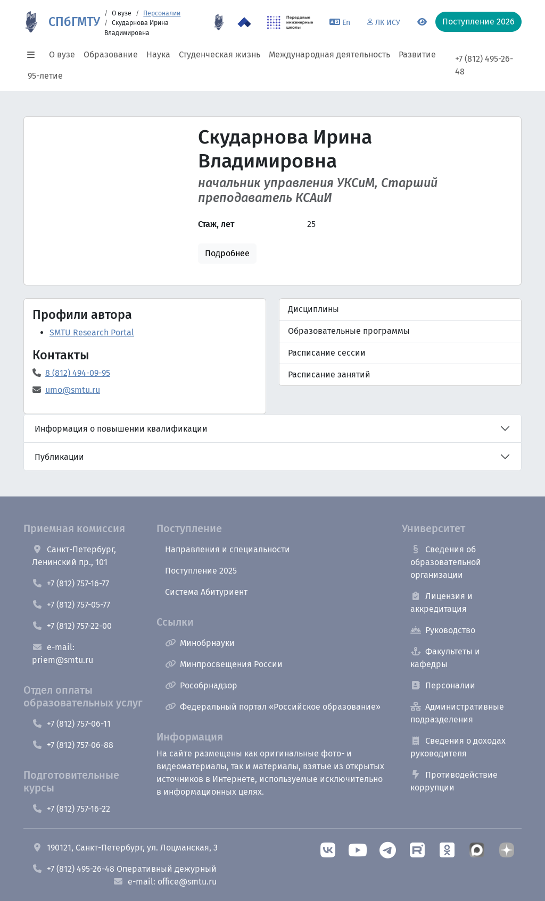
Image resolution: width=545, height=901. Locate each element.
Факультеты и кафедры (445, 657)
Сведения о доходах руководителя (458, 747)
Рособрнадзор (201, 685)
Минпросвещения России (224, 664)
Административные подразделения (457, 713)
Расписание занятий (329, 374)
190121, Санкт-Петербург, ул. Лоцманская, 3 (125, 848)
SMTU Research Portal (91, 332)
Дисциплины (313, 309)
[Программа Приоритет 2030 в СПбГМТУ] (244, 22)
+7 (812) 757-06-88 (72, 745)
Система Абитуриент (206, 592)
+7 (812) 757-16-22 (71, 809)
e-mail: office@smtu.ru (165, 882)
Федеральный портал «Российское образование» (273, 707)
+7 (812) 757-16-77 (70, 583)
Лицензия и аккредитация (441, 602)
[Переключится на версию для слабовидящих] (422, 22)
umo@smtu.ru (72, 390)
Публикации (59, 457)
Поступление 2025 (201, 571)
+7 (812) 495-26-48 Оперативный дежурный (124, 869)
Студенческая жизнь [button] (219, 54)
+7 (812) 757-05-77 (71, 605)
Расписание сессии (327, 353)
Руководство (442, 630)
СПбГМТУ (74, 21)
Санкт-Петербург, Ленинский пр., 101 (74, 555)
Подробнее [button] (227, 253)
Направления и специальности (227, 549)
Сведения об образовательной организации (445, 562)
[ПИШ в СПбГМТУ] (290, 22)
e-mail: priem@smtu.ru (62, 653)
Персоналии (161, 13)
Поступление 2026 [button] (478, 21)
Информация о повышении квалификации (121, 429)
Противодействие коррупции (454, 781)
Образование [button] (111, 54)
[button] (34, 54)
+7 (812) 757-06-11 (71, 724)
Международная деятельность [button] (329, 54)
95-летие (45, 76)
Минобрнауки (200, 643)
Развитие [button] (417, 54)
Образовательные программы (349, 331)
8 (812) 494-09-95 (77, 373)
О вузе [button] (62, 54)
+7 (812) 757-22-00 (72, 626)
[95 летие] (218, 22)
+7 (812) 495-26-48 (484, 65)
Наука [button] (158, 54)
